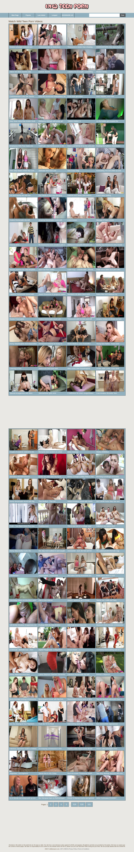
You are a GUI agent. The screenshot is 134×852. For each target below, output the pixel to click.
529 (74, 804)
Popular (28, 15)
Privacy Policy (73, 849)
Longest (54, 15)
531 (89, 804)
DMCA (66, 849)
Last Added (41, 15)
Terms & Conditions (83, 849)
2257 (61, 849)
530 (82, 804)
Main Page (15, 15)
